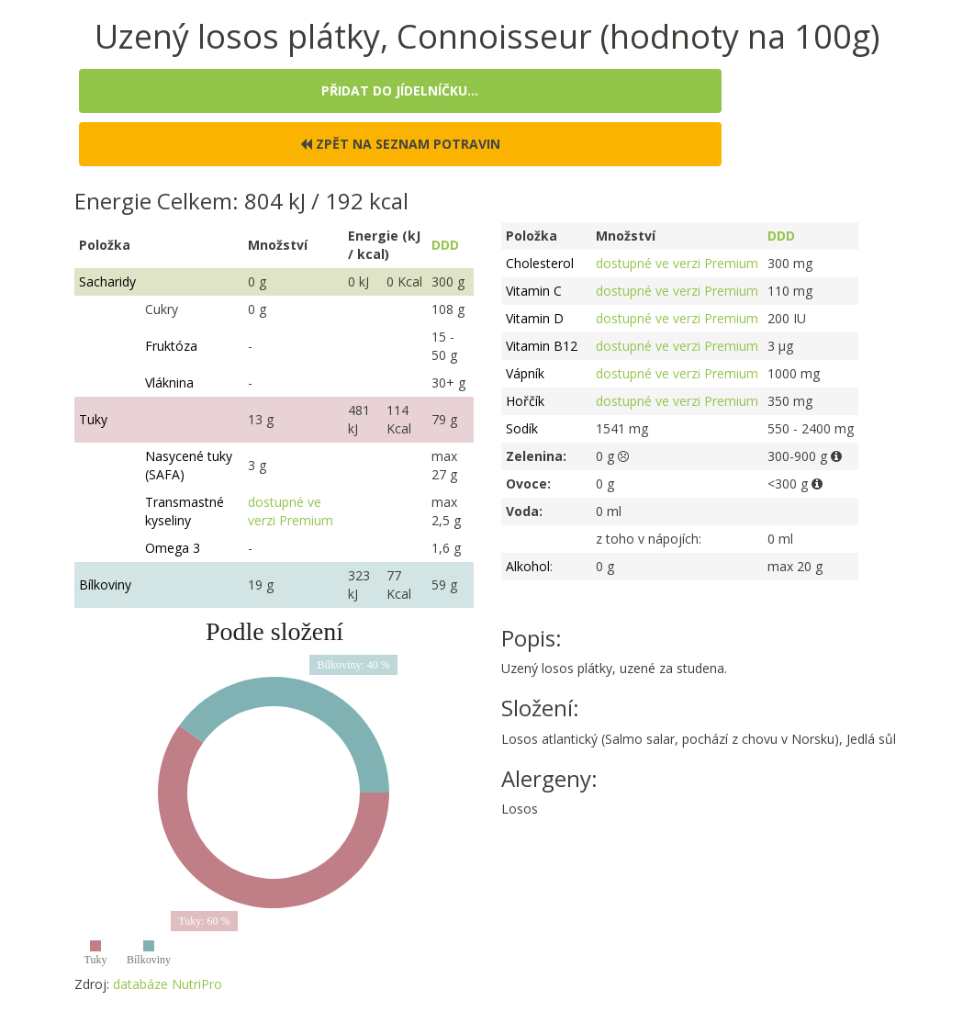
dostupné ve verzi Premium (290, 511)
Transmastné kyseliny (184, 511)
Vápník (525, 373)
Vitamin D (535, 318)
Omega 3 (172, 548)
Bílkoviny (105, 584)
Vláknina (169, 382)
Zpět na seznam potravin (400, 143)
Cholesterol (540, 263)
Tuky (93, 419)
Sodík (522, 428)
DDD (445, 244)
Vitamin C (534, 290)
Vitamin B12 (541, 345)
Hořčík (525, 401)
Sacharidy (107, 281)
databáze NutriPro (167, 984)
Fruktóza (171, 345)
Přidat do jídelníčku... (399, 90)
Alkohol (528, 566)
